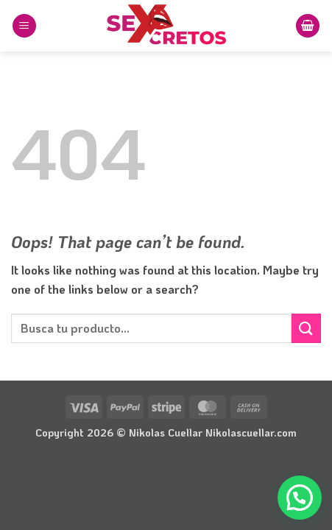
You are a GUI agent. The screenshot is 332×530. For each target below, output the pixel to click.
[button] (24, 26)
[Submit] (306, 328)
